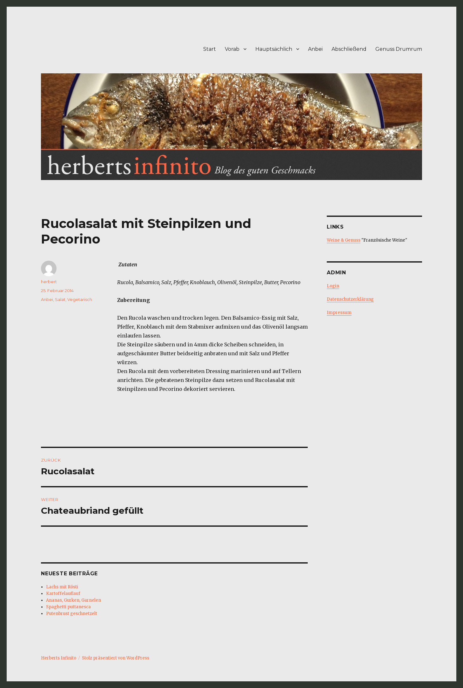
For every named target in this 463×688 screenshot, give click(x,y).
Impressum (339, 312)
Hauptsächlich (273, 49)
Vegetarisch (79, 299)
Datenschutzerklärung (350, 299)
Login (333, 286)
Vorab (232, 49)
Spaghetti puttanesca (68, 607)
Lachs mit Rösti (62, 587)
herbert (49, 281)
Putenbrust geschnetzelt (71, 613)
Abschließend (349, 49)
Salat (60, 299)
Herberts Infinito (58, 658)
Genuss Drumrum (398, 49)
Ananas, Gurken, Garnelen (73, 600)
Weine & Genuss (343, 240)
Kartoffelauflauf (63, 593)
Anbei (315, 49)
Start (209, 49)
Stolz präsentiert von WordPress (115, 658)
